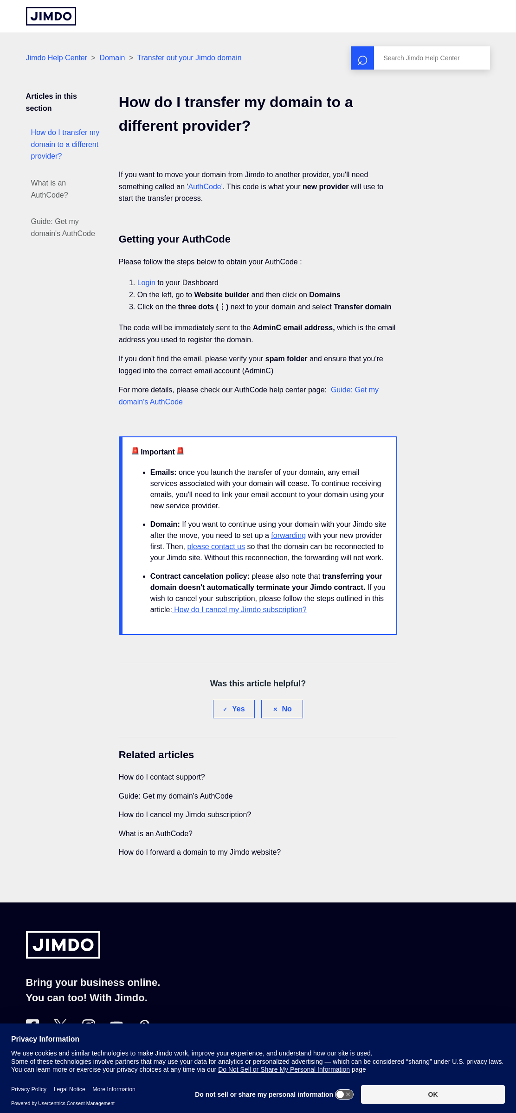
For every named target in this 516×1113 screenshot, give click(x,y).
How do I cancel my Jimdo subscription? (239, 610)
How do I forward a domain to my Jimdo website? (200, 852)
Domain (112, 58)
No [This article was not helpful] (287, 709)
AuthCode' (205, 187)
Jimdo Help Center (57, 58)
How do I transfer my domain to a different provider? (65, 144)
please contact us (216, 546)
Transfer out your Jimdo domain (189, 58)
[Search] (420, 58)
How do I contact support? (162, 777)
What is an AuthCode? (49, 189)
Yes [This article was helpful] (238, 709)
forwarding (288, 535)
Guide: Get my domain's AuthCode (63, 227)
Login (146, 283)
